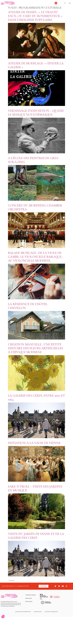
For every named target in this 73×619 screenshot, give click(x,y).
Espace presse (28, 598)
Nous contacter (28, 601)
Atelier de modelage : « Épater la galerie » (36, 65)
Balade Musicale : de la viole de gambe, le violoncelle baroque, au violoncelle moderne (35, 257)
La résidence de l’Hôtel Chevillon (27, 306)
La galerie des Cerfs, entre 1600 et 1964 (36, 397)
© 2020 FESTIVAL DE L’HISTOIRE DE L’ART (23, 611)
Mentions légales (38, 611)
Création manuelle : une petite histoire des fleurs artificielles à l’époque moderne (35, 348)
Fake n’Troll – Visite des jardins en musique (35, 488)
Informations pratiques (30, 594)
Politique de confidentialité (51, 611)
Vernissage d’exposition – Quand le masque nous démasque (36, 113)
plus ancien (11, 580)
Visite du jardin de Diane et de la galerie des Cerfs (36, 536)
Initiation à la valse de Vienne (34, 443)
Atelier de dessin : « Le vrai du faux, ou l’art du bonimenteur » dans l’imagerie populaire (35, 16)
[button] (56, 3)
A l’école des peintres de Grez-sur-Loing (33, 160)
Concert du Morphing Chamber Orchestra (35, 207)
